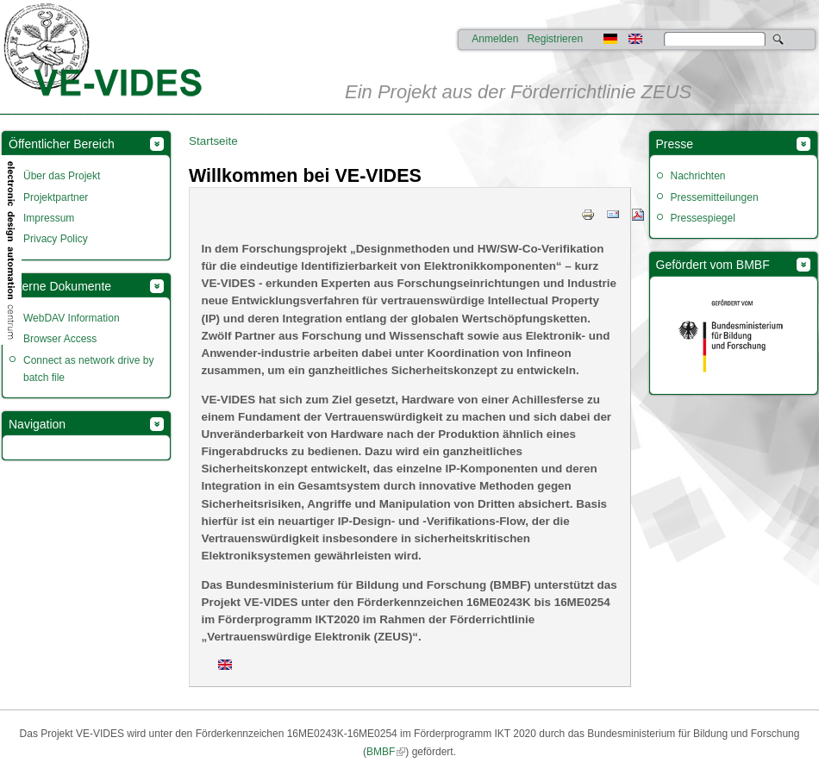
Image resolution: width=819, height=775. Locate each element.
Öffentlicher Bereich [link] (62, 144)
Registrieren (555, 39)
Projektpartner (55, 197)
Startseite (213, 140)
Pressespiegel (703, 218)
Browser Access (60, 339)
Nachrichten (698, 176)
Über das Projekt (61, 176)
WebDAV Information (71, 318)
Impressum (48, 218)
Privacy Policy (55, 239)
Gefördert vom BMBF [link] (713, 265)
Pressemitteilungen (715, 197)
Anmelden (495, 39)
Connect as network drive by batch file (88, 369)
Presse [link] (675, 144)
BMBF (380, 752)
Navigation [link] (37, 424)
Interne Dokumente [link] (60, 286)
